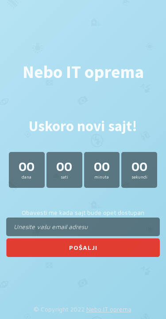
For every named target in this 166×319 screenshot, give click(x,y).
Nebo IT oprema (108, 309)
